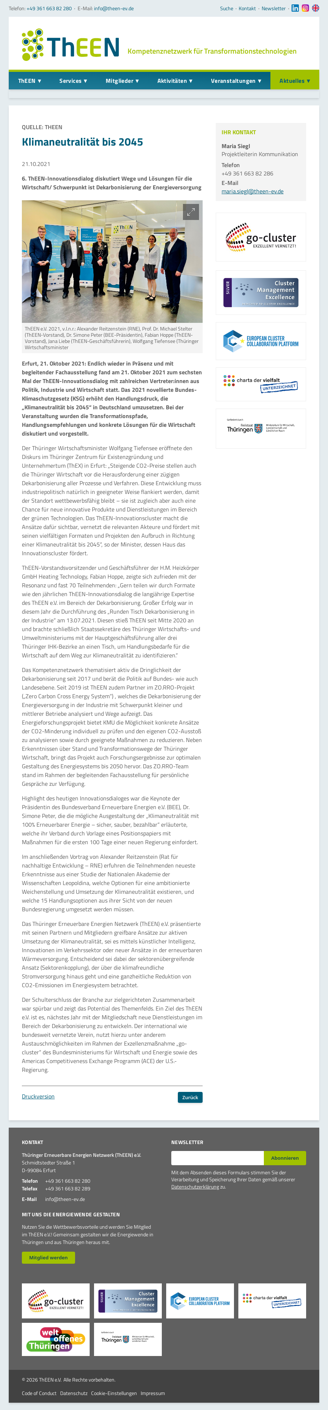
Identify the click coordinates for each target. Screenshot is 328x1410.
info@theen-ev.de (114, 8)
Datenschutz (73, 1393)
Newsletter (274, 8)
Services (70, 80)
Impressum (153, 1393)
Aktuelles (292, 80)
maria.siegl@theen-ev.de (253, 191)
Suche (226, 8)
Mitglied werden (48, 1257)
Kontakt (247, 8)
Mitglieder (119, 80)
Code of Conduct (39, 1393)
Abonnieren (285, 1158)
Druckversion (38, 1096)
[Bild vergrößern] (191, 212)
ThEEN (27, 80)
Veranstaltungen (233, 80)
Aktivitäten (172, 80)
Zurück (190, 1097)
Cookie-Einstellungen (114, 1393)
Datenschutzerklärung (195, 1186)
